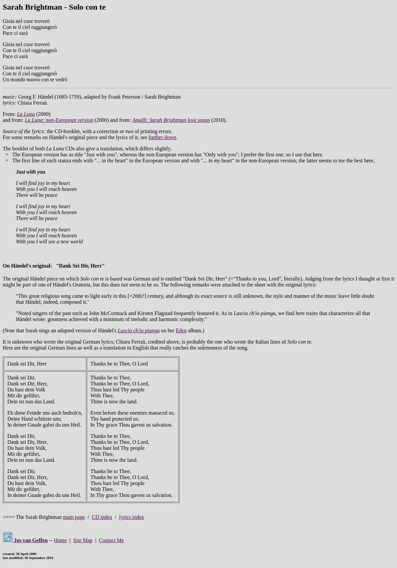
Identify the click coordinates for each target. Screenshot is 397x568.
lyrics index (131, 517)
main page (74, 517)
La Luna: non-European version (59, 120)
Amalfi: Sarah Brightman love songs (171, 120)
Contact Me (111, 540)
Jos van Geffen (25, 540)
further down (162, 137)
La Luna (26, 114)
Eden (181, 330)
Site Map (82, 540)
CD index (102, 517)
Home (60, 540)
